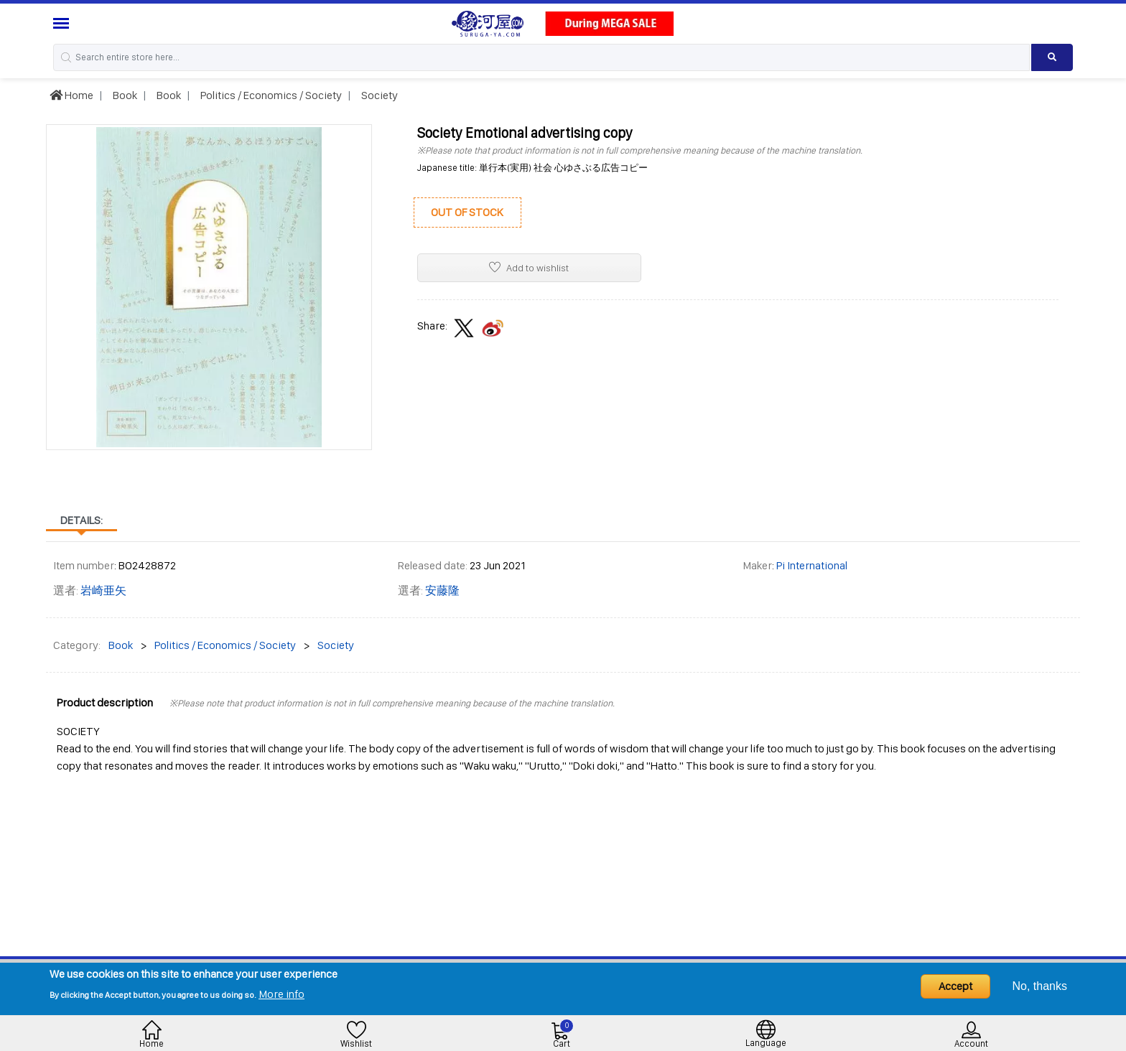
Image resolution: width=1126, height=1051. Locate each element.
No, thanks (1040, 986)
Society (378, 95)
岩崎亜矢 (103, 590)
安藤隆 (442, 590)
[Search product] (1052, 57)
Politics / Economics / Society (270, 95)
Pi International (811, 565)
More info (281, 994)
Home (71, 95)
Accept (955, 986)
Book (124, 95)
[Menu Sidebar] (63, 23)
